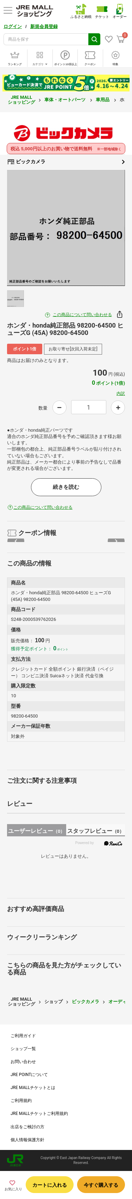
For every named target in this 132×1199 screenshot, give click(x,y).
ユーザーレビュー (36, 831)
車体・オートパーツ (65, 99)
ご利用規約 (21, 1100)
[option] (66, 228)
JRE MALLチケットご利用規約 (39, 1113)
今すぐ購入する (101, 1185)
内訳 (121, 393)
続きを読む (66, 487)
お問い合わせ (23, 1061)
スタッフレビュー (95, 831)
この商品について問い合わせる (82, 314)
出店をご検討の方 (27, 1126)
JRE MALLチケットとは (33, 1087)
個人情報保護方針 (27, 1139)
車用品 (103, 99)
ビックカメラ (66, 162)
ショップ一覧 (23, 1048)
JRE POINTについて (29, 1074)
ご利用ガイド (23, 1035)
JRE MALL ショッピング (21, 100)
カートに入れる (49, 1185)
